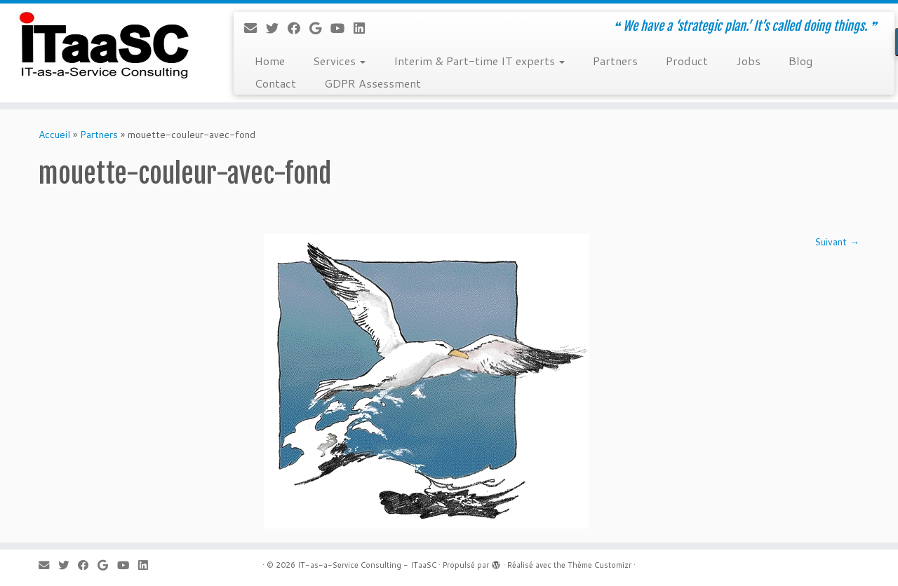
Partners (615, 61)
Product (687, 61)
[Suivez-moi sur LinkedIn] (364, 28)
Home (270, 61)
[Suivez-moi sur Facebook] (298, 28)
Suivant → (837, 242)
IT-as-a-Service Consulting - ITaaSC (366, 565)
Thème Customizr (599, 565)
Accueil (54, 135)
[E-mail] (255, 28)
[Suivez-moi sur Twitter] (277, 28)
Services (339, 61)
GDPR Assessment (372, 83)
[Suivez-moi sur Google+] (319, 28)
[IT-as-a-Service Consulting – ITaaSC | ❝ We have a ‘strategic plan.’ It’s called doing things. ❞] (103, 46)
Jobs (748, 61)
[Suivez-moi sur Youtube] (342, 28)
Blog (800, 61)
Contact (275, 83)
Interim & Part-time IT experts (479, 61)
